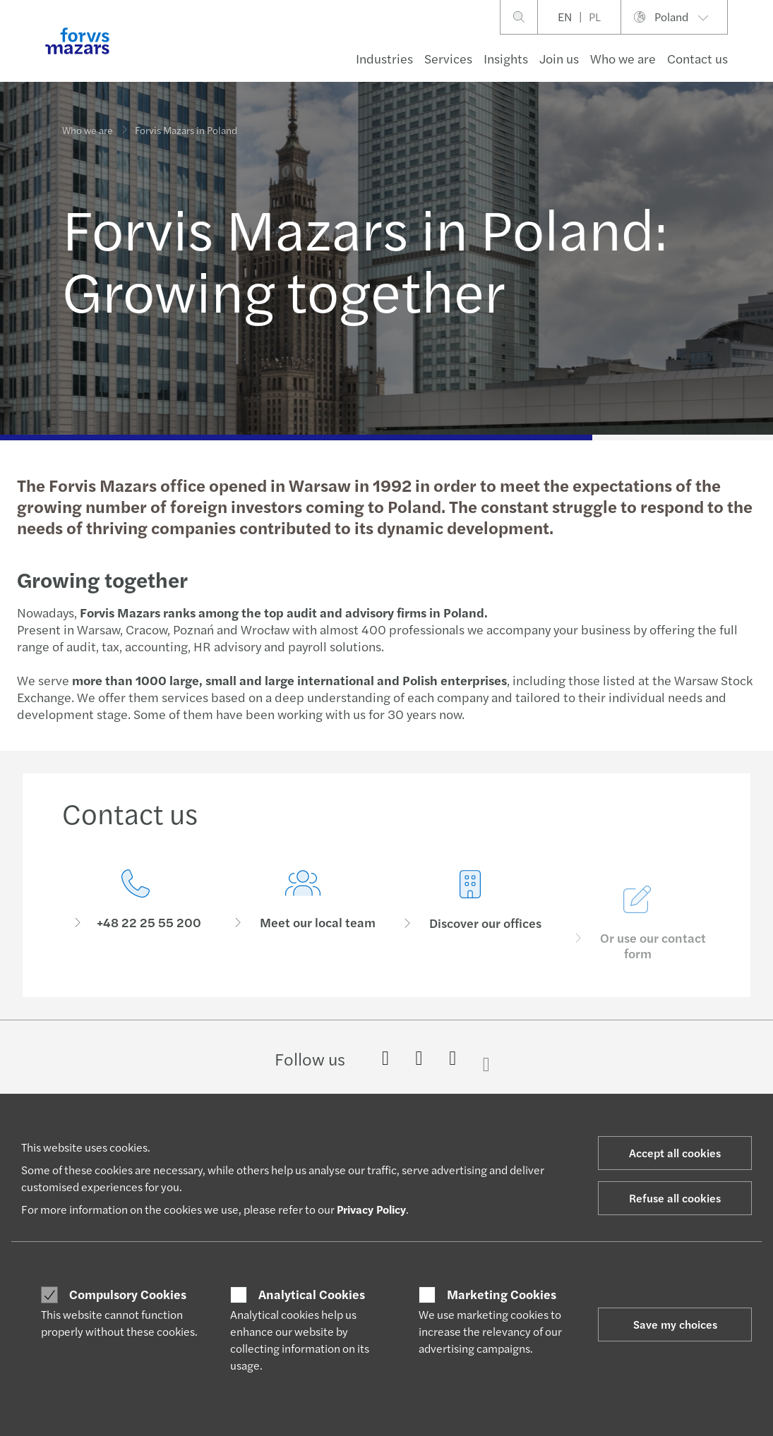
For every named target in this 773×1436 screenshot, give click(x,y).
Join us (559, 58)
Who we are (623, 58)
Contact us (697, 58)
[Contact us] (135, 912)
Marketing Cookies (501, 1294)
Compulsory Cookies (127, 1294)
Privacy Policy (371, 1209)
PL (595, 16)
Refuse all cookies (675, 1198)
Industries (384, 58)
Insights (506, 58)
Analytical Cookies (311, 1294)
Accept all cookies (675, 1153)
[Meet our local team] (302, 933)
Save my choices (675, 1324)
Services (448, 58)
